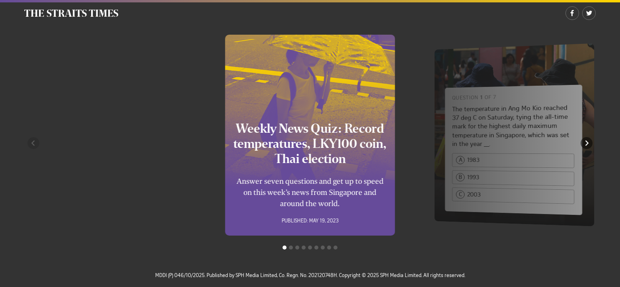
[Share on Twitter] (589, 13)
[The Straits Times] (71, 13)
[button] (33, 143)
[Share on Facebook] (572, 13)
